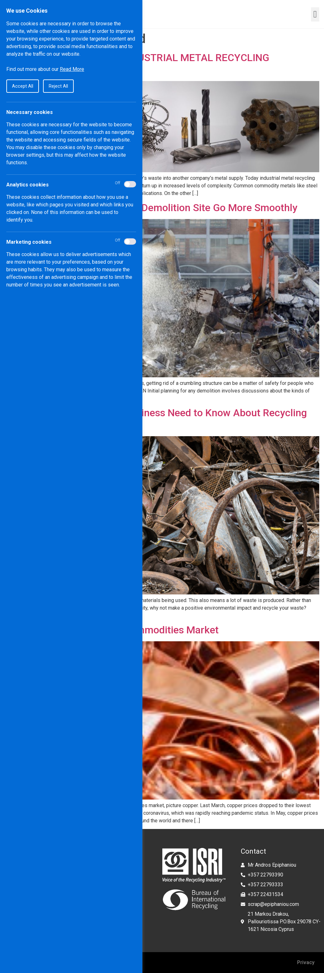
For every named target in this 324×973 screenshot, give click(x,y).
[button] (315, 14)
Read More (72, 69)
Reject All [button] (58, 86)
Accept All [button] (22, 86)
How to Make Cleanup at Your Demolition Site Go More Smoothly (151, 208)
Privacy (306, 962)
